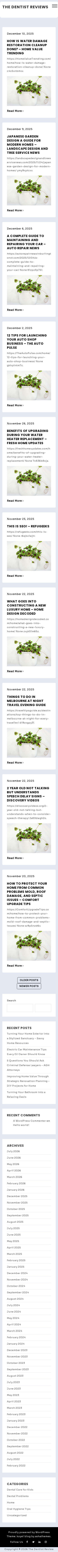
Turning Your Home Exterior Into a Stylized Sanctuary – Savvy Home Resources (28, 1038)
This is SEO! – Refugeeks (28, 526)
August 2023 (15, 1375)
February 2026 (16, 1183)
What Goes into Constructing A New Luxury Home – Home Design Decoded (26, 607)
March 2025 (14, 1253)
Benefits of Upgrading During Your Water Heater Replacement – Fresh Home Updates (27, 437)
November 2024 (17, 1279)
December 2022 (17, 1427)
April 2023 (14, 1401)
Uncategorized (17, 1515)
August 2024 (15, 1298)
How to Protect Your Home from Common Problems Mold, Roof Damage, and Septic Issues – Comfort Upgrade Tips (27, 893)
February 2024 (16, 1337)
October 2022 (16, 1439)
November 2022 (17, 1433)
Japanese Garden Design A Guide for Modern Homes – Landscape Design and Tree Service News (27, 144)
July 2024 (13, 1305)
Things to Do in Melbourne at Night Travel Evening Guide (26, 701)
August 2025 (15, 1221)
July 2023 (13, 1382)
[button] (54, 6)
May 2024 (13, 1318)
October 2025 (16, 1209)
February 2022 (16, 1465)
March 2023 (14, 1407)
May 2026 (13, 1164)
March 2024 (14, 1330)
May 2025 (13, 1241)
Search (11, 1000)
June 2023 (14, 1388)
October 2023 (16, 1362)
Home (11, 1502)
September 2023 (18, 1369)
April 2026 (14, 1170)
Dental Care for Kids (20, 1489)
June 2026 (14, 1157)
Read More (15, 111)
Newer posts (29, 986)
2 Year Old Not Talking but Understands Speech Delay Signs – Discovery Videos (28, 794)
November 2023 (17, 1356)
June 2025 (14, 1234)
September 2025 (18, 1215)
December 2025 (17, 1196)
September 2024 (18, 1292)
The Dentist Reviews (25, 7)
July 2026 (13, 1151)
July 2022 (13, 1459)
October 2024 (16, 1285)
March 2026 (14, 1176)
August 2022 (15, 1452)
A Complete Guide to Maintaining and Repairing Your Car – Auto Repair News (26, 242)
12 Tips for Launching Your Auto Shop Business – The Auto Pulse (27, 341)
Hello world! (21, 1125)
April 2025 (14, 1247)
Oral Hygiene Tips (19, 1508)
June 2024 (14, 1311)
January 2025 (15, 1266)
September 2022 (18, 1446)
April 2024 (14, 1324)
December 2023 (17, 1350)
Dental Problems (18, 1496)
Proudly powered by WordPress (29, 1532)
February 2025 (16, 1260)
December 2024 (17, 1273)
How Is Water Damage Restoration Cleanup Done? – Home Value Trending (27, 47)
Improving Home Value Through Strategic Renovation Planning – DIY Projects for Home (28, 1081)
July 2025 (13, 1228)
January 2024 (16, 1343)
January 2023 (15, 1420)
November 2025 (17, 1202)
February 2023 (16, 1414)
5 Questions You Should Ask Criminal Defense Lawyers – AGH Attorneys (28, 1065)
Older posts (29, 980)
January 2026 (16, 1189)
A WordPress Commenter (29, 1120)
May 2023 (13, 1395)
